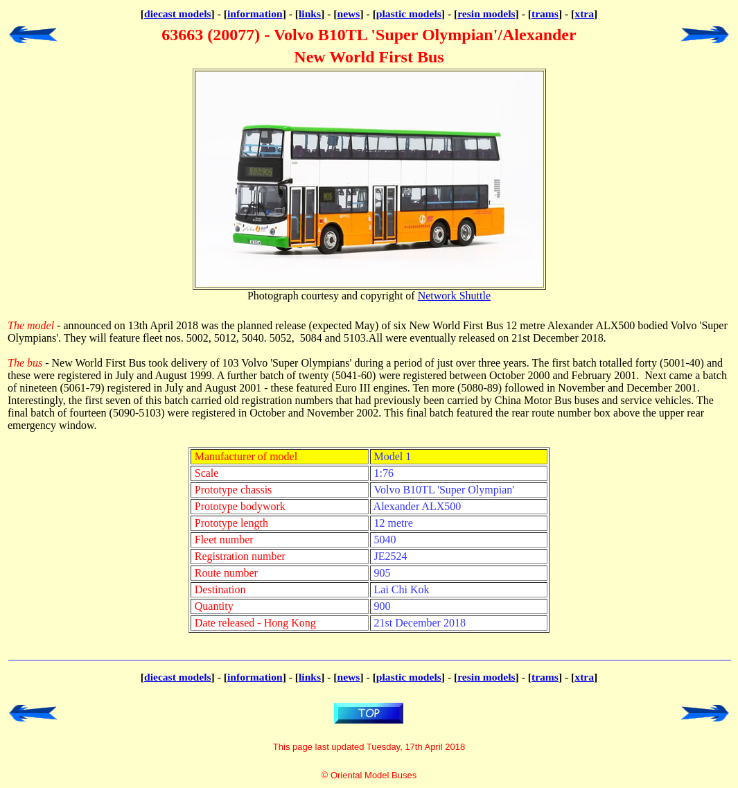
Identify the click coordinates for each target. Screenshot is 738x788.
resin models (486, 13)
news (348, 13)
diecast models (177, 13)
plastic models (408, 13)
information (255, 13)
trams (545, 13)
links (310, 13)
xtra (584, 13)
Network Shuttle (454, 295)
